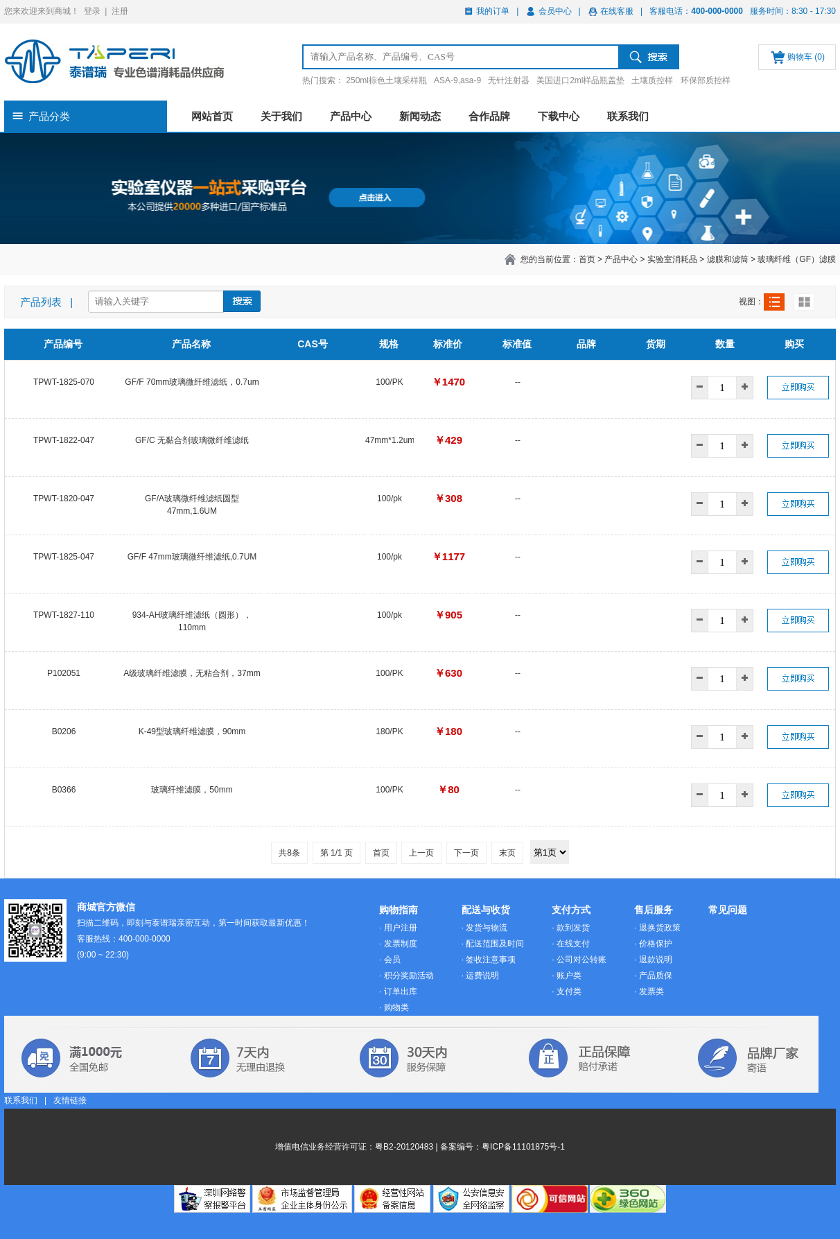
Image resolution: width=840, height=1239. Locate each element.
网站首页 (212, 116)
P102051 (63, 673)
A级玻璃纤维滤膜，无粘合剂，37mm (191, 673)
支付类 (569, 991)
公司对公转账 (581, 959)
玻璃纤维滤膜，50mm (191, 790)
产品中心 (350, 116)
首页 (587, 259)
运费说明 (482, 975)
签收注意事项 (491, 959)
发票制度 (400, 943)
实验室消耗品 (672, 259)
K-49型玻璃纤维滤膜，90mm (192, 731)
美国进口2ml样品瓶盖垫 (580, 80)
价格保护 (655, 943)
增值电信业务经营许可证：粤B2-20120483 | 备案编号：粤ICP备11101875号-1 (420, 1147)
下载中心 (558, 116)
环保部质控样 (705, 80)
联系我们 (628, 116)
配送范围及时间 (495, 943)
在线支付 (573, 943)
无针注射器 (509, 80)
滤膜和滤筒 (728, 259)
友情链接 (70, 1100)
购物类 (396, 1007)
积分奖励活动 (409, 975)
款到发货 (573, 928)
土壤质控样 (652, 80)
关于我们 (281, 116)
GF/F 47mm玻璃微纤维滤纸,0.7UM (192, 557)
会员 (392, 959)
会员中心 (555, 11)
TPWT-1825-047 (63, 557)
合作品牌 (489, 116)
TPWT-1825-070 (63, 382)
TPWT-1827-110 (63, 615)
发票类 (651, 991)
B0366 (64, 790)
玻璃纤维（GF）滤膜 (797, 259)
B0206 (64, 731)
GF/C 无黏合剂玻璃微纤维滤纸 (192, 440)
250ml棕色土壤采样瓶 (386, 80)
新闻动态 (420, 116)
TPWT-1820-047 (63, 498)
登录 (92, 11)
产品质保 (655, 975)
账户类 (569, 975)
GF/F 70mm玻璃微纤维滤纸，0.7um (192, 382)
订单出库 (400, 991)
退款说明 (655, 959)
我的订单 (492, 11)
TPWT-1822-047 (63, 440)
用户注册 (400, 928)
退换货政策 (660, 928)
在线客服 (616, 11)
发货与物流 (486, 928)
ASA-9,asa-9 (457, 80)
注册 (120, 11)
